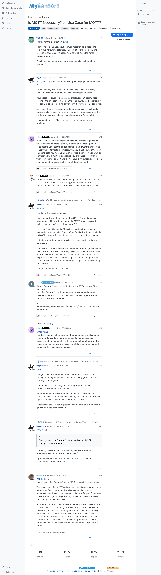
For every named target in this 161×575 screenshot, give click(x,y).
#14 (100, 282)
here (64, 461)
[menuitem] (148, 3)
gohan (39, 137)
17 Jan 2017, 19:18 (60, 204)
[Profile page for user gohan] (31, 139)
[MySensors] (12, 3)
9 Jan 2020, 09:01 (59, 475)
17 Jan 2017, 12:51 (60, 78)
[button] (12, 567)
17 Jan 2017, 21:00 (61, 366)
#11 (100, 137)
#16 (100, 366)
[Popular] (12, 28)
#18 (100, 475)
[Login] (148, 3)
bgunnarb (40, 475)
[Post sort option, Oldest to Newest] (122, 40)
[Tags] (12, 23)
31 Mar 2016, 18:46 (58, 38)
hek (37, 176)
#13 (100, 204)
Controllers (34, 28)
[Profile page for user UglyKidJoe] (31, 80)
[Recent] (12, 18)
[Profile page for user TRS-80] (31, 40)
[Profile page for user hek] (31, 178)
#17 (100, 426)
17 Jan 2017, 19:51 (68, 282)
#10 (100, 78)
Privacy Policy (91, 571)
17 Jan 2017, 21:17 (60, 426)
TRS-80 (39, 38)
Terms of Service (107, 571)
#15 (100, 328)
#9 (101, 38)
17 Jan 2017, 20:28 (64, 328)
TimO (38, 282)
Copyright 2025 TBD (55, 571)
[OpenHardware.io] (12, 8)
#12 (100, 176)
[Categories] (12, 13)
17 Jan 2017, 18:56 (63, 137)
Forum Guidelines (75, 571)
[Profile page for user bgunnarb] (31, 477)
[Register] (148, 14)
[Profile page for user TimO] (31, 284)
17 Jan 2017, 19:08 (62, 176)
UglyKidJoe (41, 78)
